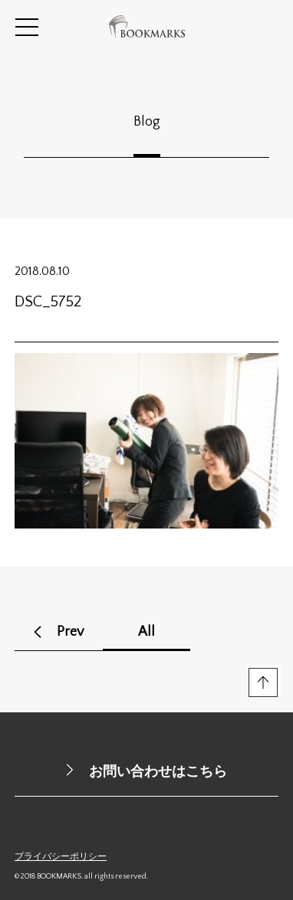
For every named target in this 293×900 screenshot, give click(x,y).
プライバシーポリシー (61, 857)
